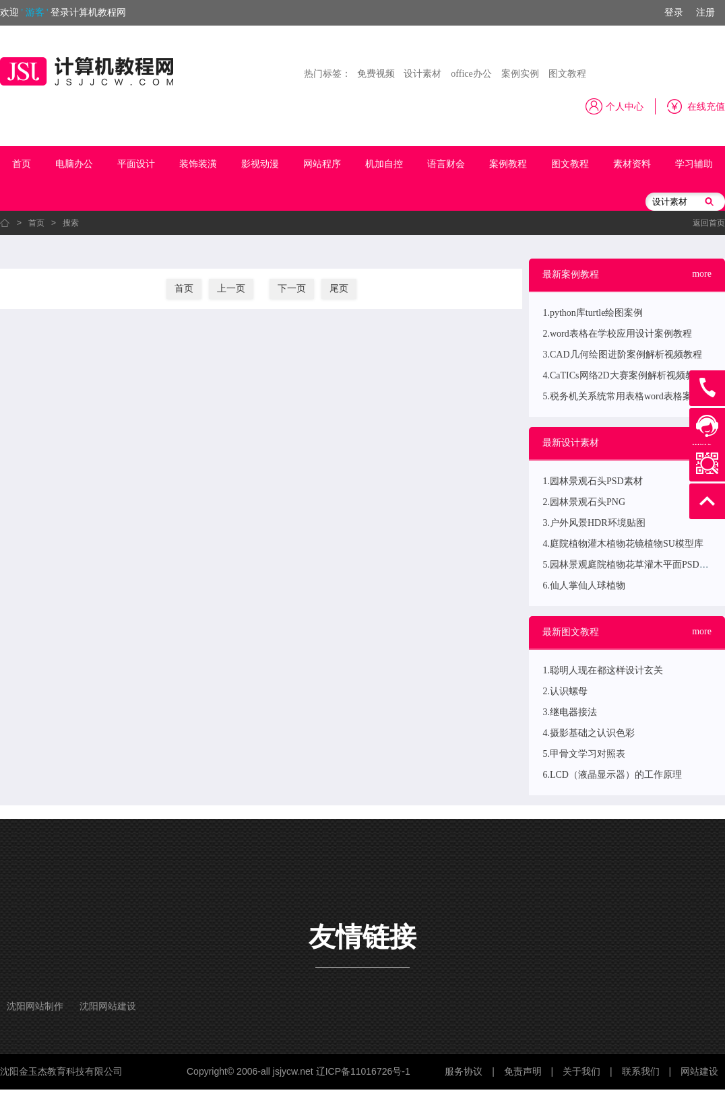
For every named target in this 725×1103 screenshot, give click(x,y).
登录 (673, 12)
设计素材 (422, 74)
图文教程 (567, 74)
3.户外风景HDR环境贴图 (593, 523)
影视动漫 (260, 164)
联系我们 (641, 1072)
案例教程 (508, 164)
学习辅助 (694, 164)
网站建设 (699, 1072)
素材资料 (632, 164)
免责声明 (523, 1072)
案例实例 (520, 74)
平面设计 (136, 164)
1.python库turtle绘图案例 (592, 313)
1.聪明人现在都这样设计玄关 (602, 670)
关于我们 (581, 1072)
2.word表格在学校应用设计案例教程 (616, 334)
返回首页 (709, 223)
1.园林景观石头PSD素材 (592, 481)
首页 (21, 164)
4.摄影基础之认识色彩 (588, 733)
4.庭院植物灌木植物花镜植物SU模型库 (622, 544)
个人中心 (624, 107)
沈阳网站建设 (108, 1006)
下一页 (292, 288)
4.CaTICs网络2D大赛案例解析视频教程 (622, 375)
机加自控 (384, 164)
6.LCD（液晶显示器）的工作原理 (612, 775)
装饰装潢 (198, 164)
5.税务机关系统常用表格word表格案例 (621, 396)
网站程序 (322, 164)
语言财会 (446, 164)
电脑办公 (74, 164)
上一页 (231, 288)
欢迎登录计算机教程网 (63, 12)
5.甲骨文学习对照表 (583, 754)
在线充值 (706, 107)
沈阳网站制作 (35, 1006)
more (702, 274)
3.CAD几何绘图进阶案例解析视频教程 (621, 354)
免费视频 (376, 74)
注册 (705, 12)
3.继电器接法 (569, 712)
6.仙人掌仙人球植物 (583, 585)
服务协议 (463, 1072)
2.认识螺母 (565, 691)
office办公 (471, 74)
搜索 (71, 223)
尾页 (338, 288)
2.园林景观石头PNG (583, 502)
